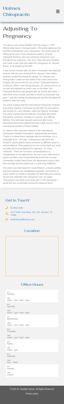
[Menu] (58, 11)
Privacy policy (32, 393)
